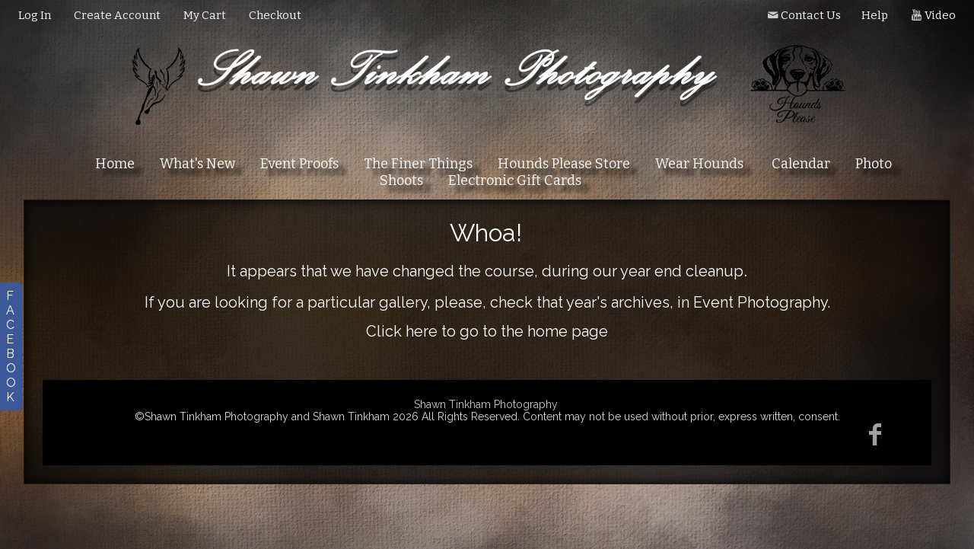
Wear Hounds (699, 163)
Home (115, 163)
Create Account (117, 15)
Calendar (801, 163)
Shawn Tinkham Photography (486, 404)
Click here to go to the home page (487, 331)
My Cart (205, 15)
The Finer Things (418, 163)
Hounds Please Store (564, 163)
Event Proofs (299, 163)
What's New (197, 163)
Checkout (275, 15)
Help (874, 15)
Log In (34, 15)
